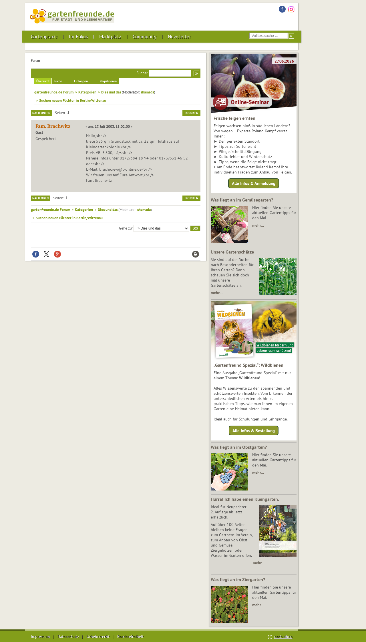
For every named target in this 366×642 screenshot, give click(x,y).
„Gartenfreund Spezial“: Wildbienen (248, 365)
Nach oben (40, 198)
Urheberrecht (98, 636)
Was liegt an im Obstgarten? (239, 447)
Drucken (191, 113)
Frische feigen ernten (234, 118)
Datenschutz (68, 636)
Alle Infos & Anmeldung (253, 183)
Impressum (40, 636)
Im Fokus (78, 36)
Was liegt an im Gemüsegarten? (242, 200)
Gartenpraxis (44, 36)
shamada (147, 92)
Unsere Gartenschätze (232, 252)
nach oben (283, 636)
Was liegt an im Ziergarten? (238, 579)
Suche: (142, 72)
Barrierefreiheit (130, 636)
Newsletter (179, 36)
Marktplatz (110, 36)
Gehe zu (125, 228)
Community (144, 36)
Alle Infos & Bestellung (253, 430)
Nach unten (41, 113)
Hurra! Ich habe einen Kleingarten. (245, 499)
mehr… (258, 225)
